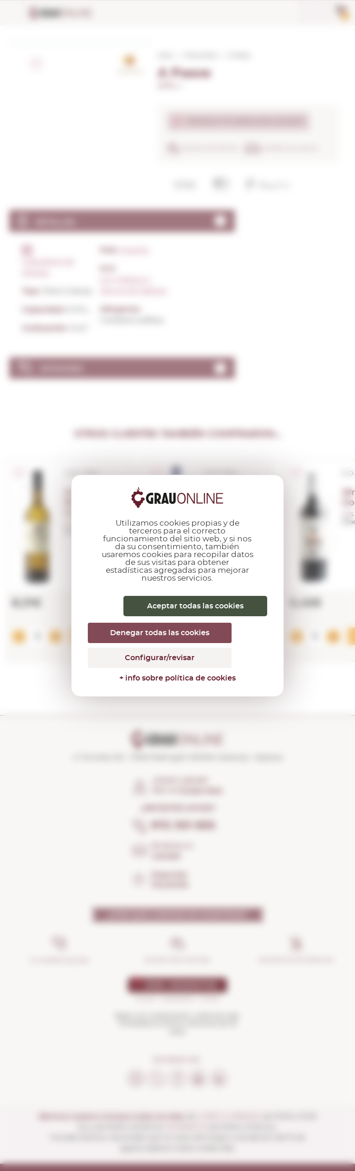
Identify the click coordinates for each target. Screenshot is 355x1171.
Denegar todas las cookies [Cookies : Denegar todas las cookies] (159, 633)
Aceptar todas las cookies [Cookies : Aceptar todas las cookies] (195, 606)
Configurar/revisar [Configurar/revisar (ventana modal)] (160, 658)
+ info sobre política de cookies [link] (177, 678)
